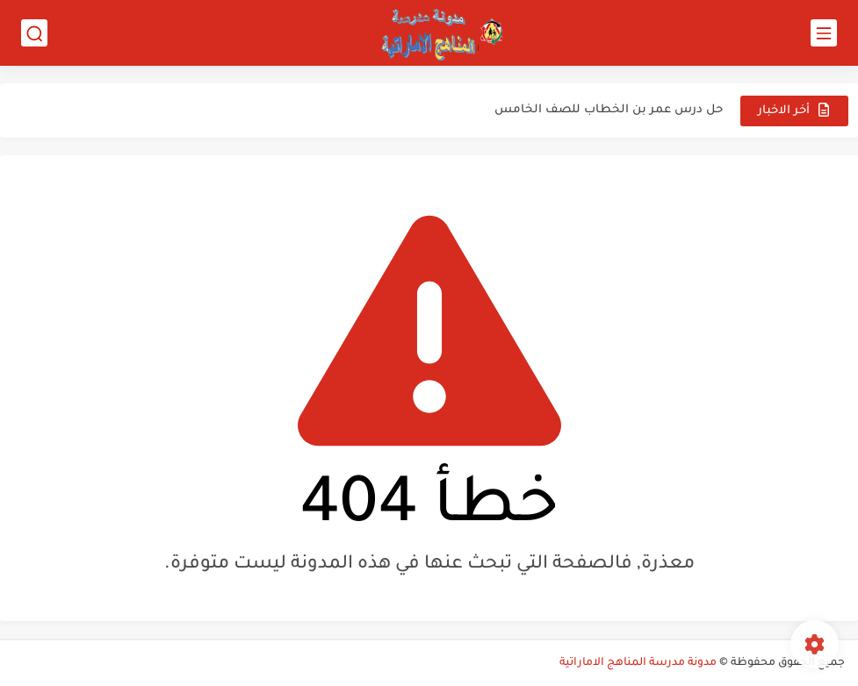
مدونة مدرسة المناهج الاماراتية (638, 663)
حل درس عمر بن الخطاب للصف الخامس (608, 110)
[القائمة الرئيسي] (824, 32)
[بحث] (34, 32)
